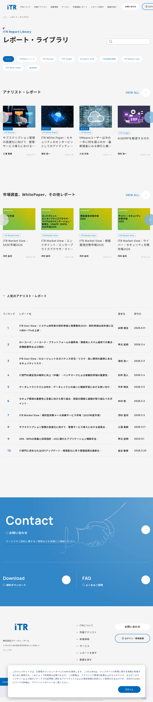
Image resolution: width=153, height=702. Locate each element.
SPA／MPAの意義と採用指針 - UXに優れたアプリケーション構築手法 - (58, 438)
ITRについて (25, 7)
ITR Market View (132, 59)
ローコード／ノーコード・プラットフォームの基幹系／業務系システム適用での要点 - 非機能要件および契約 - (66, 344)
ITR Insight (67, 59)
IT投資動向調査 (109, 59)
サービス (65, 7)
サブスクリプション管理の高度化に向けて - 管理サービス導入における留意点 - (63, 427)
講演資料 (33, 68)
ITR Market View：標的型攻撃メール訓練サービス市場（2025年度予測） (60, 415)
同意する (129, 689)
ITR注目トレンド (27, 59)
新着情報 (54, 7)
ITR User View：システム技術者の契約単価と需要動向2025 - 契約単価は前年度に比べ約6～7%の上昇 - (66, 328)
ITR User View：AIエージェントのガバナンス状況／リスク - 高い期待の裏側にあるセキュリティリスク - (65, 361)
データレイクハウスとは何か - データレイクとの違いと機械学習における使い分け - (65, 387)
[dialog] (76, 681)
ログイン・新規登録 (134, 638)
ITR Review (48, 59)
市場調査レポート (80, 7)
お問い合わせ (130, 6)
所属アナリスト (40, 7)
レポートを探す (97, 7)
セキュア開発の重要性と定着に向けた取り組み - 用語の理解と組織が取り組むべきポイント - (65, 401)
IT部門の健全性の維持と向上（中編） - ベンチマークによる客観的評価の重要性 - (64, 375)
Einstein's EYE (87, 59)
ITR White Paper (13, 68)
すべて (8, 59)
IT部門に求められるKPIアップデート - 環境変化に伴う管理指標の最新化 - (60, 450)
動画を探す (112, 7)
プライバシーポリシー (42, 682)
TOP (5, 17)
